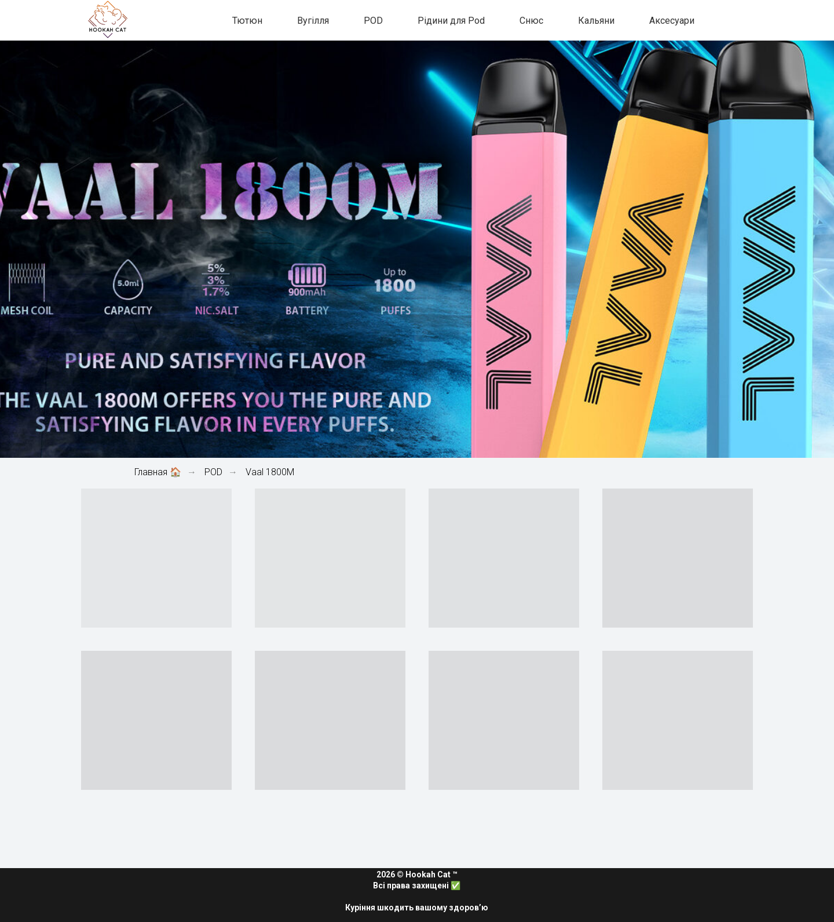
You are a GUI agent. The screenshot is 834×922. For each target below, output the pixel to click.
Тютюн (247, 20)
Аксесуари (671, 20)
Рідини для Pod (451, 20)
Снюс (531, 20)
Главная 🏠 (157, 472)
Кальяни (596, 20)
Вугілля (313, 20)
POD (373, 20)
